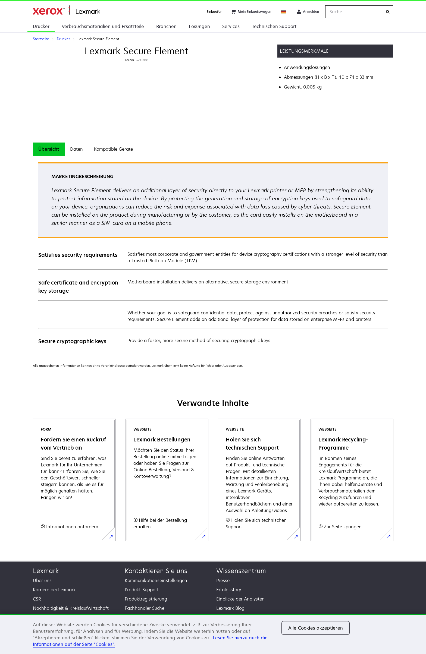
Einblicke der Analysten (240, 599)
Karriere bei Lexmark (54, 590)
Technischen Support (274, 26)
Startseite (66, 10)
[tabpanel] (213, 256)
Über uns (42, 580)
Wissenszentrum (241, 571)
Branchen (166, 26)
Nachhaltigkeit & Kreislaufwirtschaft (71, 608)
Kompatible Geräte (113, 149)
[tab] (49, 149)
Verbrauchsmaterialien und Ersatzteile (103, 26)
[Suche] (387, 12)
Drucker (41, 26)
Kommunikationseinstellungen (156, 580)
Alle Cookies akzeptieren (315, 628)
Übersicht (48, 149)
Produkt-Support (142, 590)
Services (231, 26)
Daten (76, 149)
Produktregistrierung (146, 599)
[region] (213, 634)
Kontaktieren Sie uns (156, 571)
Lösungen (199, 26)
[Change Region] (283, 11)
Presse (223, 580)
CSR (37, 599)
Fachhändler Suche (144, 608)
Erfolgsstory (228, 590)
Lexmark (46, 571)
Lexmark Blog (230, 608)
